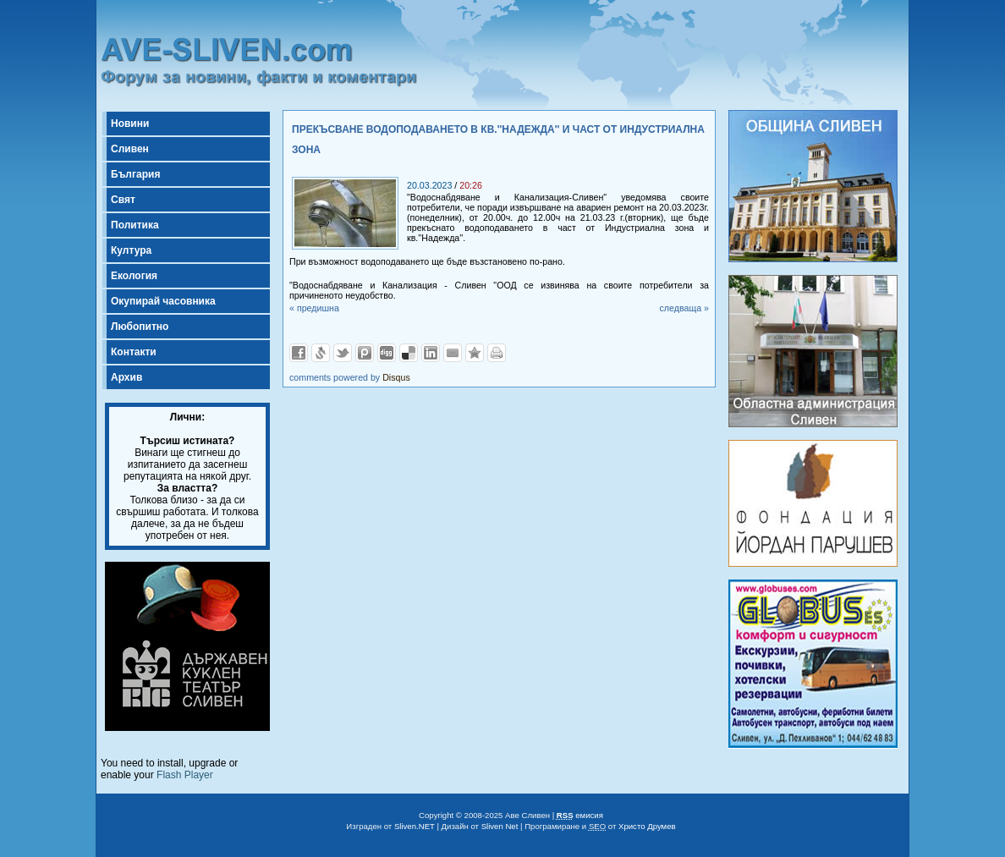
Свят (123, 200)
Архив (126, 377)
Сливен (130, 149)
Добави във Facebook (298, 352)
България (135, 174)
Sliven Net (500, 826)
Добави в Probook (364, 352)
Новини (130, 123)
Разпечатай (496, 352)
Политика (135, 225)
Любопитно (139, 326)
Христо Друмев (647, 826)
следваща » (684, 308)
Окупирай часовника (163, 301)
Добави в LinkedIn (430, 352)
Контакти (134, 352)
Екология (134, 276)
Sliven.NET (414, 826)
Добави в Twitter (342, 352)
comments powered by (349, 377)
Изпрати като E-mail (452, 352)
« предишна (314, 308)
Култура (131, 250)
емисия (580, 815)
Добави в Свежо (320, 352)
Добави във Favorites (474, 352)
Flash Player (185, 775)
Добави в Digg (386, 352)
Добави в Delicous (408, 352)
